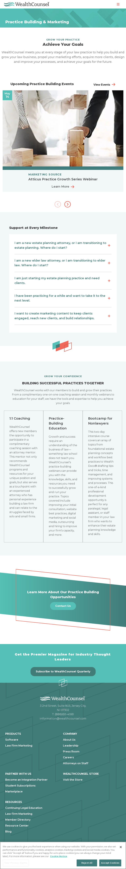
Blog (8, 831)
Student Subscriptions (20, 785)
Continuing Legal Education (23, 808)
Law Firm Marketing (18, 745)
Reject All (86, 862)
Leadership (70, 745)
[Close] (120, 847)
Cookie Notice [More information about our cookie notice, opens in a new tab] (58, 856)
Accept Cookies (110, 862)
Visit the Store (73, 779)
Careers (68, 757)
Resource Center (17, 825)
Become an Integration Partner (26, 779)
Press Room (71, 751)
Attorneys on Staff (75, 763)
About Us (69, 739)
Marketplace (14, 791)
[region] (63, 855)
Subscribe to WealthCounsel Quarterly (63, 671)
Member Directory (18, 819)
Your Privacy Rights (15, 862)
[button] (68, 204)
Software (11, 739)
